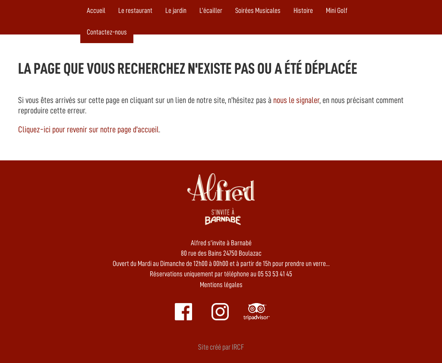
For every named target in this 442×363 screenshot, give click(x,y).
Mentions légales (221, 284)
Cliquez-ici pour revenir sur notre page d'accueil (88, 129)
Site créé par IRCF (221, 347)
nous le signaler (296, 100)
